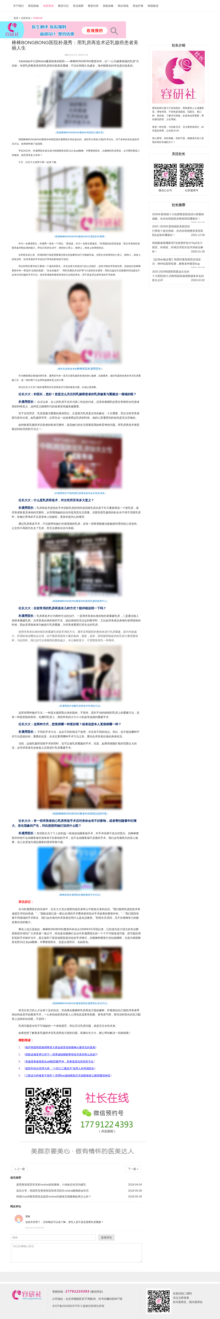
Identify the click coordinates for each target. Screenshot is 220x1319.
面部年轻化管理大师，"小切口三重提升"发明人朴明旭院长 (59, 1068)
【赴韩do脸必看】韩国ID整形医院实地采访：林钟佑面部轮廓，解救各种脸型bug (178, 263)
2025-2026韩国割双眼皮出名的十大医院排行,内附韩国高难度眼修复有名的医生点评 (178, 276)
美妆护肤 (138, 5)
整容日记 (63, 5)
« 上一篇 (20, 1168)
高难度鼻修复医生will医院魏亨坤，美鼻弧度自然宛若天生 (59, 1061)
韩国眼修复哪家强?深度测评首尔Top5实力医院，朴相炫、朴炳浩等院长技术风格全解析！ (178, 248)
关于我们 (18, 5)
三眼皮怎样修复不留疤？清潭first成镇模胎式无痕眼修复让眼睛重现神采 (67, 1075)
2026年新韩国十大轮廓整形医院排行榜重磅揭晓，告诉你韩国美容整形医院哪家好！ (178, 217)
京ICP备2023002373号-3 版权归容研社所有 (78, 1306)
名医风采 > (26, 18)
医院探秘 (33, 5)
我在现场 (123, 5)
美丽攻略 (108, 5)
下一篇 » (133, 1168)
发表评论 (106, 1237)
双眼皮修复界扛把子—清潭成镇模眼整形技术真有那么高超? (61, 1054)
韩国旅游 (153, 5)
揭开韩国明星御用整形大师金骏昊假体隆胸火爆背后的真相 (60, 1047)
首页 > (17, 18)
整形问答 (93, 5)
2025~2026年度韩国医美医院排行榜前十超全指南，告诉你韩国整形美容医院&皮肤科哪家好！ (178, 231)
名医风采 (48, 5)
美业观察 (78, 5)
